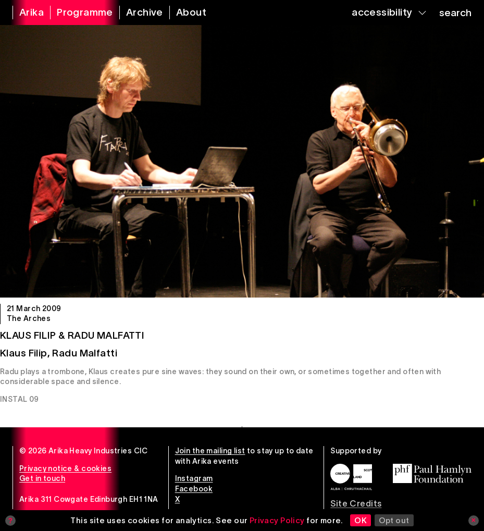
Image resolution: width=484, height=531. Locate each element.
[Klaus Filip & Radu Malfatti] (242, 161)
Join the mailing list (210, 451)
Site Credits (355, 503)
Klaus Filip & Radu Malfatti (72, 335)
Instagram (194, 478)
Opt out (394, 520)
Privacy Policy (277, 520)
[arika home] (25, 12)
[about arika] (184, 12)
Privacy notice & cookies (65, 468)
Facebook (194, 489)
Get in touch (42, 478)
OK (360, 520)
